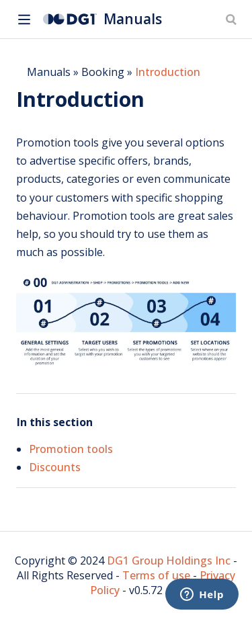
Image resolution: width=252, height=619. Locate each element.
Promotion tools (71, 449)
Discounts (55, 467)
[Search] (232, 19)
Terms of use (156, 575)
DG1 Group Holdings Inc (168, 560)
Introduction (167, 72)
